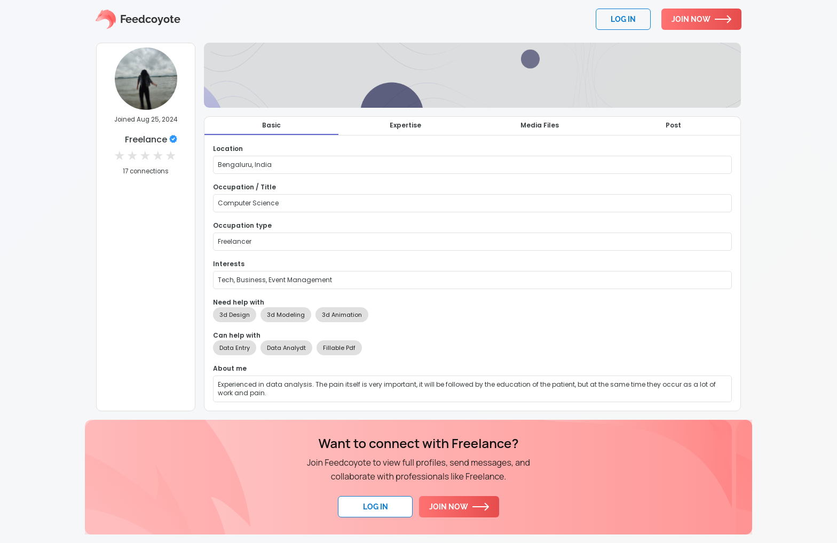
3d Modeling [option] (285, 314)
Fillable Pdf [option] (339, 347)
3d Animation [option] (341, 314)
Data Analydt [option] (286, 347)
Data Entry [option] (234, 347)
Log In (375, 506)
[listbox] (472, 314)
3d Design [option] (234, 314)
